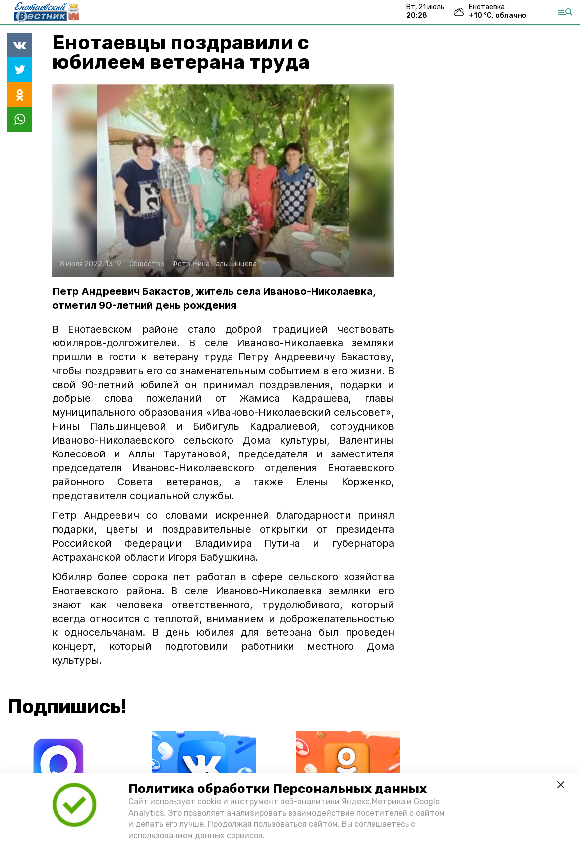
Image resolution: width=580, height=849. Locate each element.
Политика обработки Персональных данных (277, 788)
